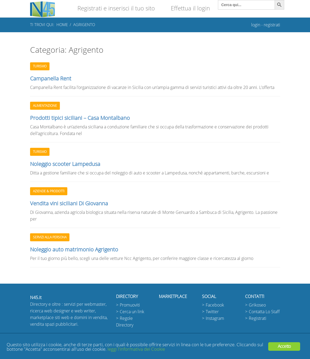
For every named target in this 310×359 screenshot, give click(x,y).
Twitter (212, 311)
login (255, 24)
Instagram (215, 318)
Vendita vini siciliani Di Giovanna (69, 203)
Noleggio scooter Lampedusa (65, 164)
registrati (272, 24)
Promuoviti (130, 305)
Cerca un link (132, 311)
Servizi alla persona (50, 237)
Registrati (257, 318)
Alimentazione (45, 106)
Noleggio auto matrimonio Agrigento (74, 249)
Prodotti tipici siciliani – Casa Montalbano (80, 118)
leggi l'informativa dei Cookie (136, 349)
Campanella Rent (50, 78)
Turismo (40, 66)
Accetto (284, 346)
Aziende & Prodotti (48, 191)
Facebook (215, 305)
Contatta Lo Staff (264, 311)
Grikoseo (257, 305)
